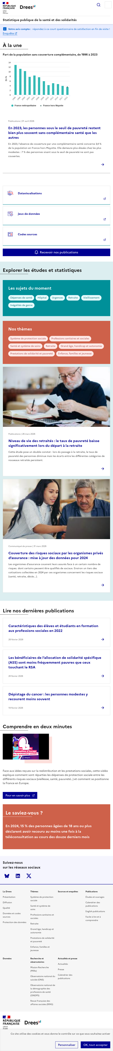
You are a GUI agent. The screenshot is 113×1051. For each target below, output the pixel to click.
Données (7, 958)
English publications (95, 911)
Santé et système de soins (25, 346)
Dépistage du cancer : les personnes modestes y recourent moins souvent (48, 697)
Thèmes (34, 891)
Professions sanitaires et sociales (70, 338)
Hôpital (42, 298)
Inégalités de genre (21, 305)
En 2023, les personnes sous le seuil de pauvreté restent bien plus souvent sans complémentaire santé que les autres (54, 132)
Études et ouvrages (95, 897)
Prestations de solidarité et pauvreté (31, 353)
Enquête (8, 33)
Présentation (9, 897)
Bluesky (7, 876)
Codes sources (27, 234)
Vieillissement (91, 298)
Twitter (29, 876)
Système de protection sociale (28, 338)
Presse (61, 969)
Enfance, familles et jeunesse (75, 353)
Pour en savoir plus (18, 795)
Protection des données (14, 922)
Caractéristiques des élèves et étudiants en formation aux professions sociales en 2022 (53, 628)
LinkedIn (18, 876)
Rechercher (98, 4)
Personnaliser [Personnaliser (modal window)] (66, 1045)
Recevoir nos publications (59, 252)
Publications (92, 891)
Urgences (57, 298)
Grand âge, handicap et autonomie (81, 346)
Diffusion (7, 902)
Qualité (6, 908)
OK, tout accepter (95, 1045)
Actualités (63, 964)
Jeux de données (29, 214)
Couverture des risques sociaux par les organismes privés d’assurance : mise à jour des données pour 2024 (55, 555)
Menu (108, 4)
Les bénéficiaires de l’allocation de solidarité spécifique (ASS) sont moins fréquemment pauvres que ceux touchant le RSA (54, 662)
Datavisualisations (30, 193)
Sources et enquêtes (68, 891)
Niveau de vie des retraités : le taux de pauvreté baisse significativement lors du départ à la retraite (53, 443)
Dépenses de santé (21, 298)
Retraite (73, 298)
